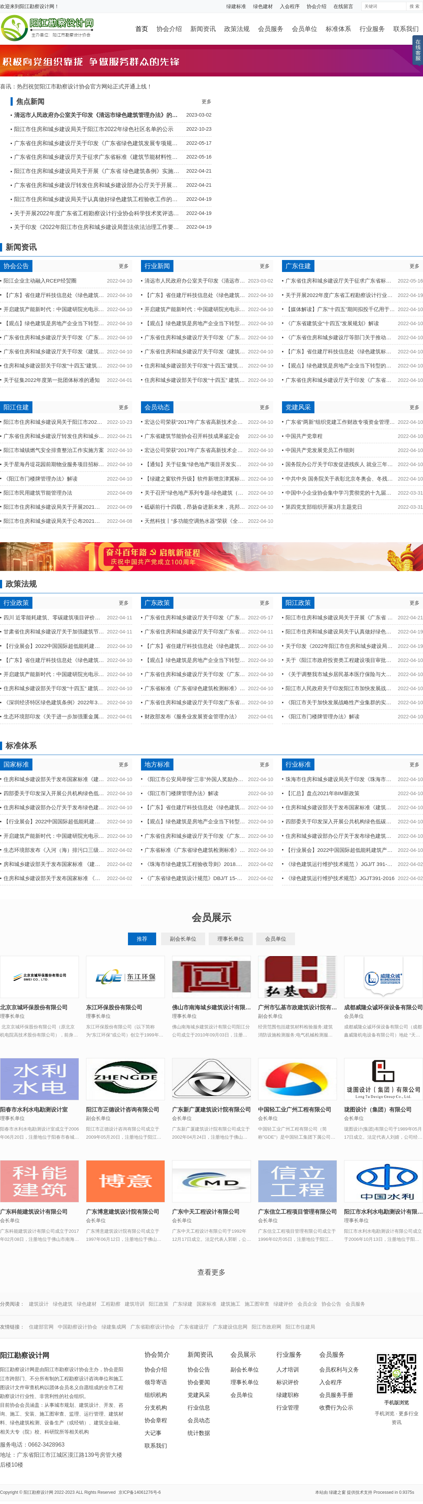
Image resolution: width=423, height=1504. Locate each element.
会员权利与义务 (339, 1370)
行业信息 (199, 1408)
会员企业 (307, 1304)
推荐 (142, 939)
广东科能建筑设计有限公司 (34, 1212)
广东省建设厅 (194, 1327)
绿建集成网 (114, 1327)
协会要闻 (199, 1382)
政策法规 (237, 28)
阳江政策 (298, 602)
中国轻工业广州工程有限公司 (294, 1110)
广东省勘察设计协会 (152, 1327)
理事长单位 (230, 939)
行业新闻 (157, 266)
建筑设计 (39, 1304)
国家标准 (16, 764)
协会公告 (16, 266)
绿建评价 (283, 1304)
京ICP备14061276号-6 (139, 1492)
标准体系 (338, 28)
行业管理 (287, 1408)
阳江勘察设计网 (37, 6)
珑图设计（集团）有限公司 (378, 1110)
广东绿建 (182, 1304)
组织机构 (156, 1395)
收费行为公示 (336, 1408)
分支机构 (156, 1408)
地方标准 (157, 764)
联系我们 (406, 28)
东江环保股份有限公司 (114, 1007)
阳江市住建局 (300, 1327)
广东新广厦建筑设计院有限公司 (211, 1110)
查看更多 (211, 1272)
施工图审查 (257, 1304)
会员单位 (304, 28)
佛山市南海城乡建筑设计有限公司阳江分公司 (228, 1007)
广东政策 (157, 602)
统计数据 (199, 1433)
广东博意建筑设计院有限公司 (122, 1212)
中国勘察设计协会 (77, 1327)
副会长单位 (183, 939)
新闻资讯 (203, 28)
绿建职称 (287, 1395)
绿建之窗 (337, 1492)
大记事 (153, 1433)
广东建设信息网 (230, 1327)
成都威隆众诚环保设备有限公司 (383, 1007)
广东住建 (298, 266)
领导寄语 (156, 1382)
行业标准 (298, 764)
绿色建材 (263, 6)
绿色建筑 (63, 1304)
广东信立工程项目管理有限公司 (297, 1212)
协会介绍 (316, 6)
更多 (207, 101)
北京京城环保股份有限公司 (34, 1007)
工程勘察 (111, 1304)
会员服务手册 (336, 1395)
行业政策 (16, 602)
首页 (141, 28)
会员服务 (270, 28)
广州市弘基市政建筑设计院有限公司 (303, 1007)
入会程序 (290, 6)
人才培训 (287, 1370)
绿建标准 (236, 6)
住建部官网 (41, 1327)
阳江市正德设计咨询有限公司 (122, 1110)
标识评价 (287, 1382)
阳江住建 (16, 407)
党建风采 (298, 407)
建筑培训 (135, 1304)
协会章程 (156, 1420)
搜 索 (414, 6)
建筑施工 (230, 1304)
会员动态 (157, 407)
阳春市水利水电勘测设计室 (34, 1110)
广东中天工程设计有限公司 (206, 1212)
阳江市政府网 (266, 1327)
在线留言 (343, 6)
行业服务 (372, 28)
